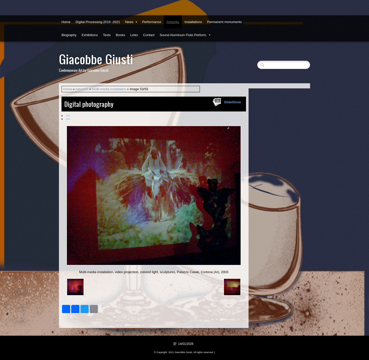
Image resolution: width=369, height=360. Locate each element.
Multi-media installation (109, 89)
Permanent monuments (224, 22)
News (131, 22)
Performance (151, 22)
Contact (149, 35)
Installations (193, 22)
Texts (106, 35)
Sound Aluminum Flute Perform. (185, 35)
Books (120, 35)
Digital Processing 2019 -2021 (98, 22)
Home (65, 22)
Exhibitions (90, 35)
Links (134, 35)
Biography (69, 35)
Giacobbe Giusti (96, 58)
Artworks (172, 22)
